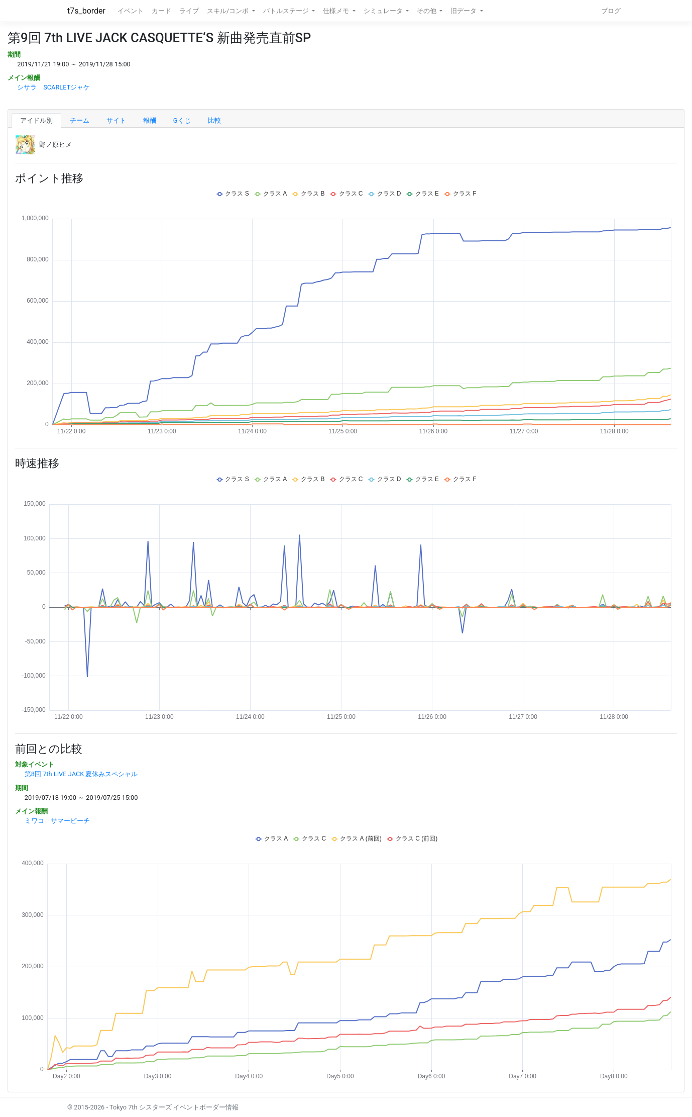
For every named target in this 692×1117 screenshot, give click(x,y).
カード (161, 11)
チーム (79, 120)
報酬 (149, 120)
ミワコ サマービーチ (57, 820)
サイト (116, 120)
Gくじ (182, 120)
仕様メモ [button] (337, 11)
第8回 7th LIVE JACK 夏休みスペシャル (81, 774)
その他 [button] (427, 11)
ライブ (189, 11)
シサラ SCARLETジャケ (53, 87)
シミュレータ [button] (384, 11)
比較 (214, 120)
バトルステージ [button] (286, 11)
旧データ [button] (464, 11)
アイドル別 (36, 120)
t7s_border (86, 11)
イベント (131, 11)
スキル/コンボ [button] (228, 11)
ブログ (611, 11)
